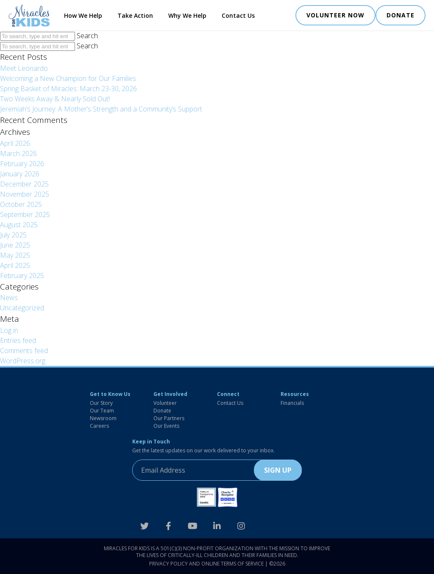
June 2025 (15, 245)
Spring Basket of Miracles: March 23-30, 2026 (68, 88)
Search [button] (87, 35)
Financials (292, 403)
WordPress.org (22, 360)
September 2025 (25, 214)
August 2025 (19, 224)
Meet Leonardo (24, 68)
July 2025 (13, 235)
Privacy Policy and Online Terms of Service (206, 563)
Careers (99, 425)
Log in (9, 330)
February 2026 (22, 163)
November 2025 (24, 194)
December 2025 (24, 184)
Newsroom (103, 418)
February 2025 (22, 275)
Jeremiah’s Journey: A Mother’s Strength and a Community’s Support (101, 109)
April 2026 (15, 143)
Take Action (135, 15)
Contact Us (238, 15)
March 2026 (18, 153)
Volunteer (165, 403)
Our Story (101, 403)
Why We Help (187, 15)
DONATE (401, 15)
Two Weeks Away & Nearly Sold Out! (55, 98)
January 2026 (19, 173)
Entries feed (18, 340)
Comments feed (24, 350)
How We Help (83, 15)
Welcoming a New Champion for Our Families (68, 78)
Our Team (102, 410)
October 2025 (21, 204)
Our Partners (168, 418)
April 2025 (15, 265)
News (9, 297)
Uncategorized (22, 307)
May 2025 (15, 255)
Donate (162, 410)
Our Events (166, 425)
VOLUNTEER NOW (335, 15)
